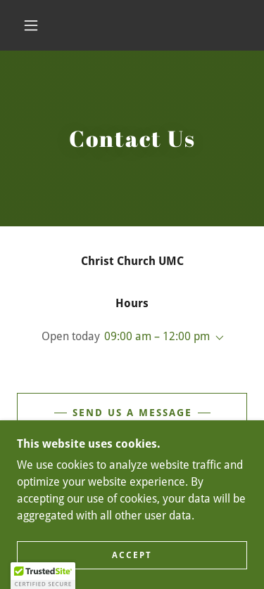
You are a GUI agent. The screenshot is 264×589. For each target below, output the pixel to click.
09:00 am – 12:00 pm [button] (157, 336)
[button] (31, 25)
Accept (132, 555)
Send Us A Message (132, 412)
